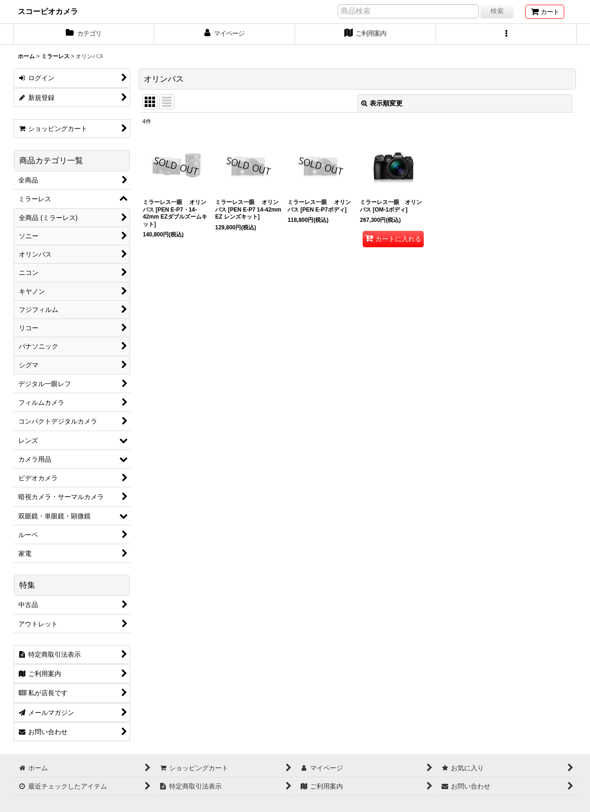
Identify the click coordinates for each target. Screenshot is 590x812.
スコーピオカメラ (48, 11)
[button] (506, 34)
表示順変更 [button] (382, 103)
